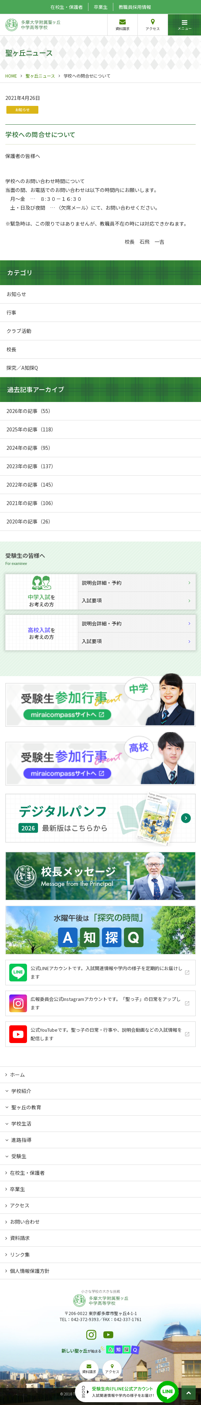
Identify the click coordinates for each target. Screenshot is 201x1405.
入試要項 (136, 600)
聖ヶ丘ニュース (40, 76)
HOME (11, 76)
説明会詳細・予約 (136, 582)
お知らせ (22, 109)
